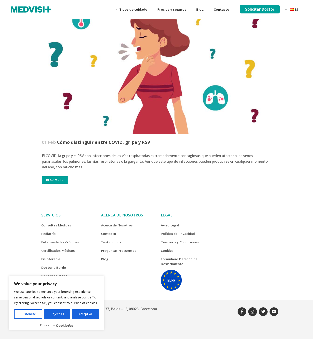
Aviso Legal (170, 225)
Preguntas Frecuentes (118, 250)
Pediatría (48, 233)
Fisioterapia (50, 259)
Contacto (108, 233)
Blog (104, 259)
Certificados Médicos (58, 250)
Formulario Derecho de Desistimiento (179, 261)
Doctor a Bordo (53, 267)
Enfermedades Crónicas (60, 242)
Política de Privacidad (178, 233)
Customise (28, 314)
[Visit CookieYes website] (64, 325)
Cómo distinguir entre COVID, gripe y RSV (103, 142)
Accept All (85, 314)
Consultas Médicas (56, 225)
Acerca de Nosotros (117, 225)
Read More (54, 180)
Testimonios (111, 242)
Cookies (167, 250)
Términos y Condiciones (180, 242)
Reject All (57, 314)
